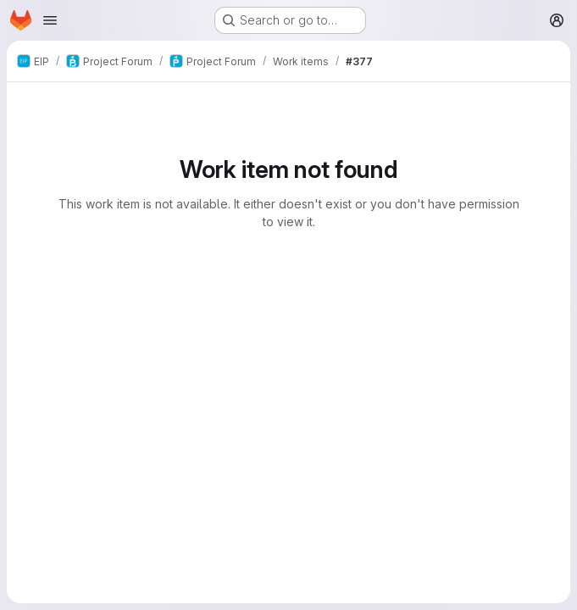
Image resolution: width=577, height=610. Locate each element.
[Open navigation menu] (50, 20)
